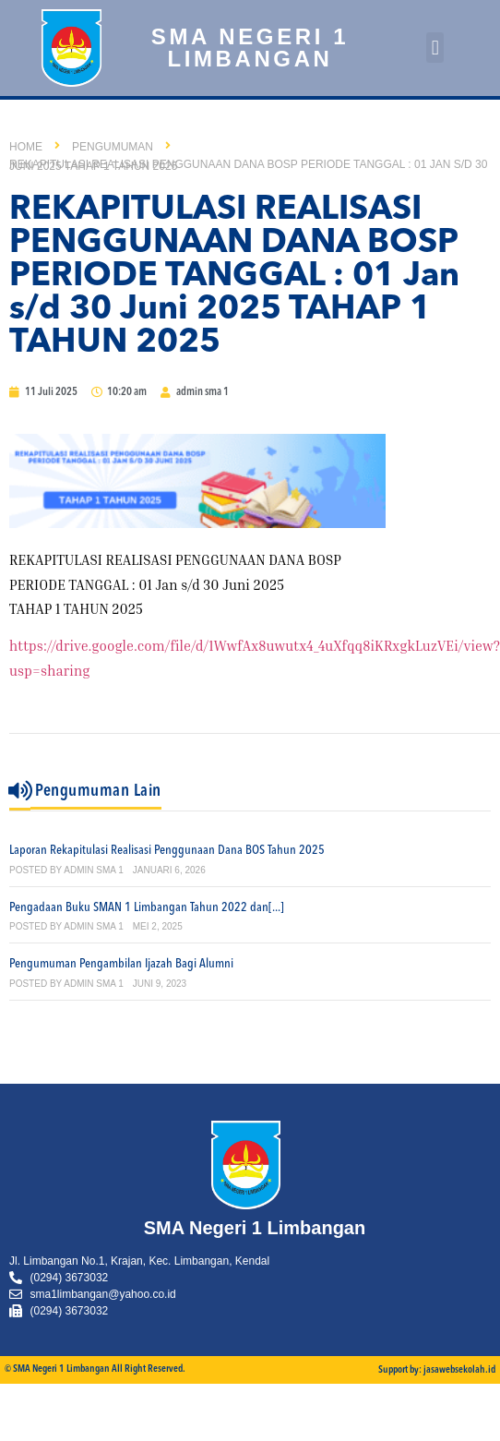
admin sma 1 (93, 870)
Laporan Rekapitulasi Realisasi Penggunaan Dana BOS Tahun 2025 (167, 850)
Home (25, 147)
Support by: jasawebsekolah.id (436, 1370)
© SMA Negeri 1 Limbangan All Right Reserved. (95, 1369)
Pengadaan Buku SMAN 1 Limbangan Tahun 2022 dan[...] (146, 907)
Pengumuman (112, 147)
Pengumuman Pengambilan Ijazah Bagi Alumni (121, 963)
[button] (435, 47)
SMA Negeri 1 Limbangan (250, 47)
